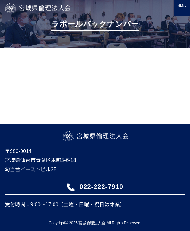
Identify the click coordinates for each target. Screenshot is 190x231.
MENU (182, 7)
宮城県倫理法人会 (37, 8)
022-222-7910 (101, 186)
